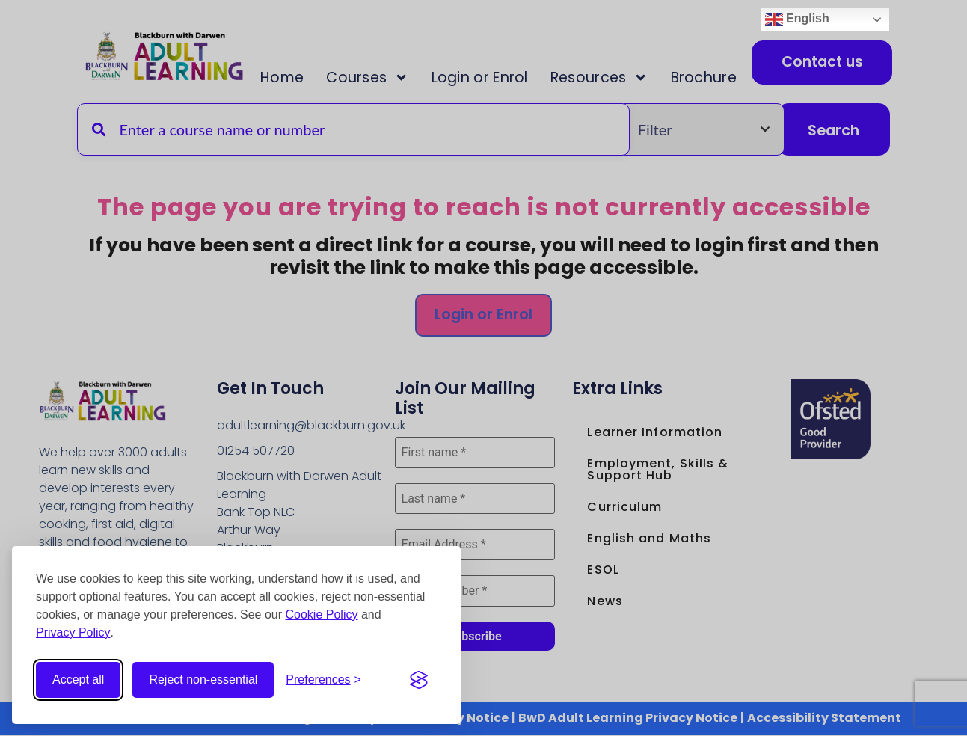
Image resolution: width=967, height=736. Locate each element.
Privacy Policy (73, 632)
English (797, 19)
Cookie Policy (322, 614)
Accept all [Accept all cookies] (78, 679)
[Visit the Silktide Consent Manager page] (419, 680)
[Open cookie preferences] (323, 680)
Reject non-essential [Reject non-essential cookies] (203, 679)
